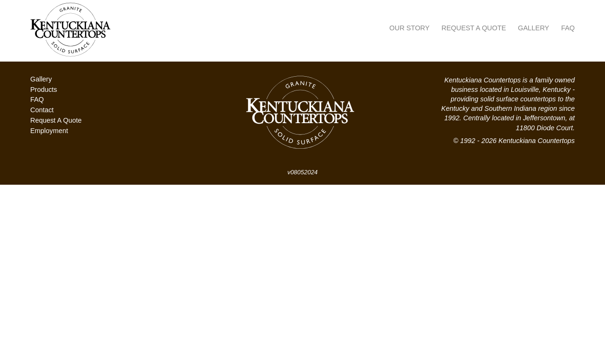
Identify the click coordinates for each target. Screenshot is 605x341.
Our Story (409, 28)
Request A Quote (473, 28)
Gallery (533, 28)
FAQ (568, 28)
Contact (42, 110)
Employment (49, 131)
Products (43, 89)
